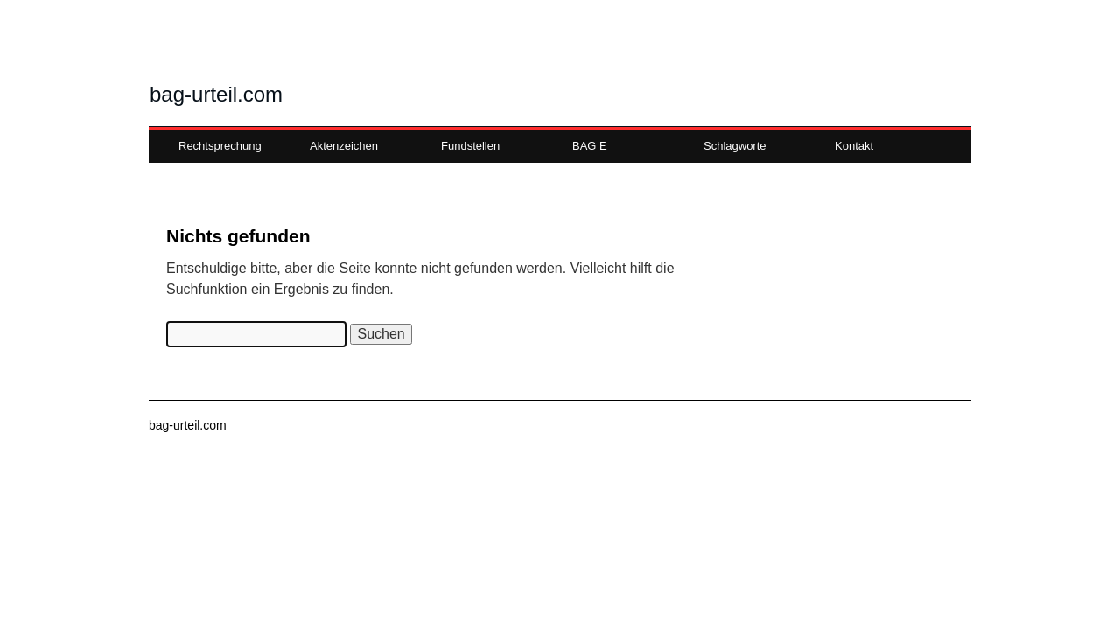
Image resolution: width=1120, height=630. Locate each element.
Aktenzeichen (344, 145)
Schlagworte (735, 145)
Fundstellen (470, 145)
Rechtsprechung (220, 145)
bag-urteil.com (216, 94)
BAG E (589, 145)
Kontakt (854, 145)
